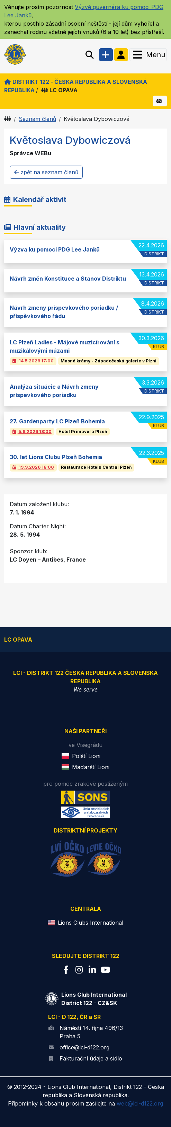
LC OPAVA (59, 90)
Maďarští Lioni (90, 767)
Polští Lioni (86, 755)
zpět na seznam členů (46, 172)
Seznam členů (37, 118)
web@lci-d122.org (140, 1103)
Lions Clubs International (90, 922)
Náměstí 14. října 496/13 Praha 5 (91, 1032)
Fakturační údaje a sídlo (91, 1058)
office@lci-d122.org (84, 1047)
